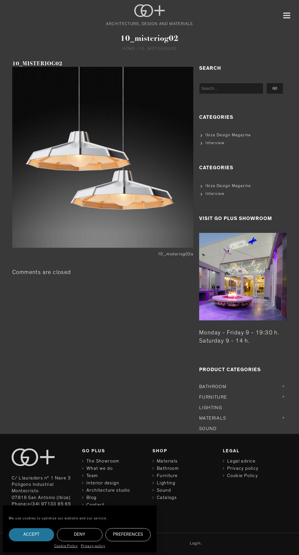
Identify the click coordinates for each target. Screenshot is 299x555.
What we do (99, 468)
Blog (91, 497)
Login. (196, 543)
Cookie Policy (66, 546)
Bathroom (212, 386)
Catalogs (167, 497)
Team (92, 475)
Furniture (213, 397)
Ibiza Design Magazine (228, 135)
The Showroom (102, 461)
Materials (212, 418)
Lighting (210, 407)
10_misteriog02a (175, 254)
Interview (215, 143)
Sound (208, 428)
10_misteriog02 (37, 63)
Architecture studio (108, 490)
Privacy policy (93, 546)
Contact (95, 504)
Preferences (128, 534)
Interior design (102, 483)
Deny (79, 534)
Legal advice (241, 461)
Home (128, 49)
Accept (31, 534)
